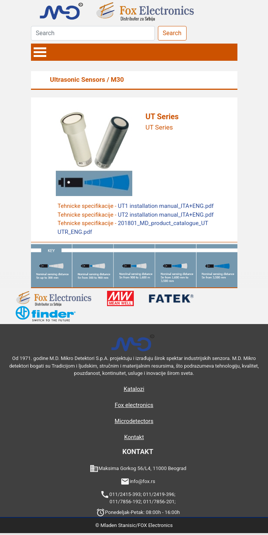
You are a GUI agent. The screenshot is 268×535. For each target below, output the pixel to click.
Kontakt (134, 437)
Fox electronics (134, 405)
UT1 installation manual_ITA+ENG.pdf (166, 206)
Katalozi (134, 389)
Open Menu (40, 52)
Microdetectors (134, 421)
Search (172, 33)
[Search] (93, 33)
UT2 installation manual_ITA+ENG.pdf (166, 214)
